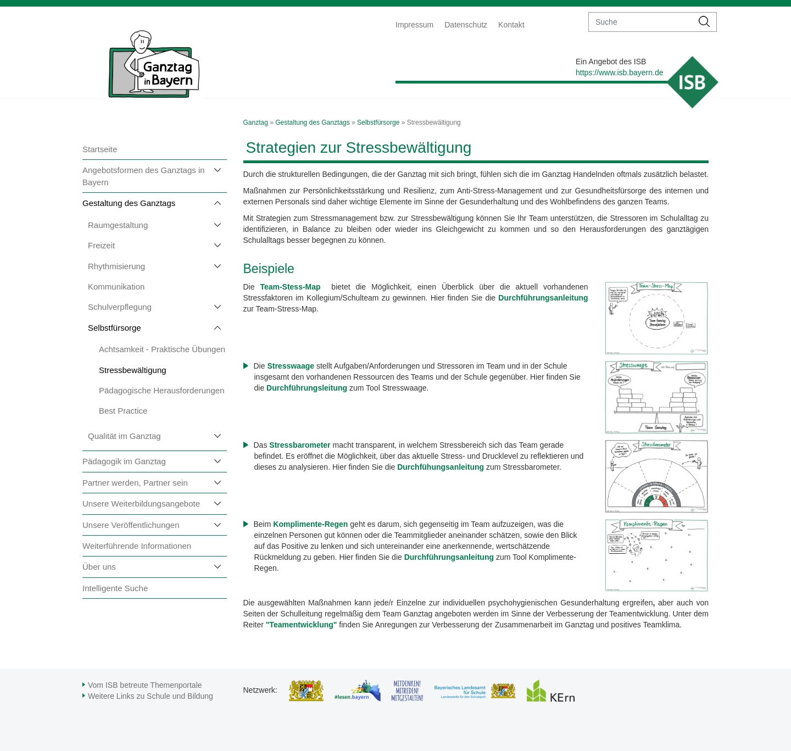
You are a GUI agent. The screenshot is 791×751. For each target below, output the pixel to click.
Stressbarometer (300, 445)
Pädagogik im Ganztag (124, 461)
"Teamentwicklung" (301, 624)
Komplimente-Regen (310, 524)
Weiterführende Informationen (136, 545)
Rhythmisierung (116, 266)
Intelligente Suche (115, 588)
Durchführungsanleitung (450, 557)
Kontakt (511, 24)
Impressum (414, 24)
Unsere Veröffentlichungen (131, 525)
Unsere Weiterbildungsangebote (141, 503)
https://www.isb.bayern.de (620, 72)
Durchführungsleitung (306, 387)
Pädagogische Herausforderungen (162, 390)
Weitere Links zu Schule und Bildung (150, 696)
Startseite (99, 149)
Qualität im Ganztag (124, 436)
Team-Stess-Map (293, 286)
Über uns (99, 566)
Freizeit (101, 245)
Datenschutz (465, 24)
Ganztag (255, 122)
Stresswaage (290, 365)
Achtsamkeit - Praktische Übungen (162, 349)
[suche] (641, 22)
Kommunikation (116, 286)
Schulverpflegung (120, 306)
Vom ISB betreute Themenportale (145, 685)
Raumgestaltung (118, 225)
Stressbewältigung (132, 370)
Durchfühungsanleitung (440, 467)
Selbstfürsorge (114, 327)
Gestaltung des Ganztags (128, 203)
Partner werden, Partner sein (135, 482)
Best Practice (123, 410)
